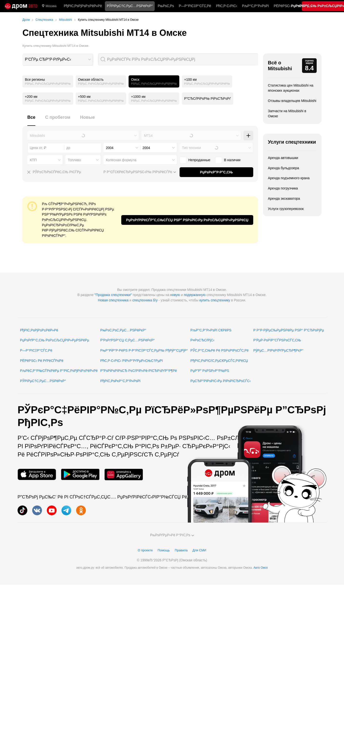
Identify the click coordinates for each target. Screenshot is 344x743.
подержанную (194, 295)
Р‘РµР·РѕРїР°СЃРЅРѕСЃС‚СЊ (277, 340)
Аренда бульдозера (283, 168)
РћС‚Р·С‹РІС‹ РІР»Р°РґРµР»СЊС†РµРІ (131, 361)
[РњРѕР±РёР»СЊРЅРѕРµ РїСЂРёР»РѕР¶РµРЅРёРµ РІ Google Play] (80, 474)
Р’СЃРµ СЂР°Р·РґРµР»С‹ (48, 59)
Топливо (74, 160)
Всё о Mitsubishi (280, 65)
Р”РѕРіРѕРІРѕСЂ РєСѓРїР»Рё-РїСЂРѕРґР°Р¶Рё (138, 371)
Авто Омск (260, 567)
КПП (33, 160)
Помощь (164, 550)
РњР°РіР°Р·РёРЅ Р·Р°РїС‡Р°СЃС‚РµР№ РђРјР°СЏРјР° (144, 350)
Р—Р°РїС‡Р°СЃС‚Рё (195, 6)
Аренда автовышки (283, 158)
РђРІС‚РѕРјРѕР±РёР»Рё (83, 6)
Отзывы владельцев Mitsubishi (292, 101)
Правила (181, 550)
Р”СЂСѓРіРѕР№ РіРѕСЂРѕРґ (207, 98)
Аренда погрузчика (283, 188)
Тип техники (191, 148)
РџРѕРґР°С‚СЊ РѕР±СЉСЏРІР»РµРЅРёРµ (54, 340)
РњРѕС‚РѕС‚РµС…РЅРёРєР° (123, 330)
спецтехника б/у (145, 300)
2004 (109, 148)
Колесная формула (121, 160)
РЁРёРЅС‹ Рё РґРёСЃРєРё (41, 361)
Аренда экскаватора (284, 198)
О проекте (145, 550)
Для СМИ (199, 550)
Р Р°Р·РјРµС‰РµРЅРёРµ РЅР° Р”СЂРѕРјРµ (288, 330)
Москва (49, 6)
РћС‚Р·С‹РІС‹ (226, 6)
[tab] (31, 120)
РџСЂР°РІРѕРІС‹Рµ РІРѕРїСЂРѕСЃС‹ (221, 381)
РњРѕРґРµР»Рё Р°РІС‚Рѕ (172, 535)
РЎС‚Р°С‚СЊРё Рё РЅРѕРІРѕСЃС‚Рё (220, 350)
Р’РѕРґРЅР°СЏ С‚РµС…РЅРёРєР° (127, 340)
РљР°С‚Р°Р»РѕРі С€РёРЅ (211, 330)
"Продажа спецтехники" (113, 295)
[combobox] (57, 59)
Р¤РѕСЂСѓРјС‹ (202, 340)
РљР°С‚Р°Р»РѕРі (255, 6)
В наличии (232, 160)
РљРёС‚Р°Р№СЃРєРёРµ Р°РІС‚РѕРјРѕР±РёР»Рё (59, 371)
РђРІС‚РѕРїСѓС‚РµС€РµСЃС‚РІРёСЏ (219, 361)
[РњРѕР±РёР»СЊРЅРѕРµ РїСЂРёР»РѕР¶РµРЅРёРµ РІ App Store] (37, 474)
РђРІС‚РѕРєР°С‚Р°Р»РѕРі (120, 381)
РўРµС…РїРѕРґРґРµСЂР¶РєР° (278, 350)
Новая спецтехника (113, 300)
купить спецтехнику (214, 300)
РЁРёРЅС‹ (282, 6)
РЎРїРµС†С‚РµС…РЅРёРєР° (43, 381)
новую (175, 295)
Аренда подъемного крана (289, 178)
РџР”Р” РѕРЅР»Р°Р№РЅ (210, 371)
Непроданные (199, 160)
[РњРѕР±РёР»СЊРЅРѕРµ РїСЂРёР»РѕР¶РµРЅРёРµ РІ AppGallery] (123, 474)
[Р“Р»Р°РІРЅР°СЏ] (21, 6)
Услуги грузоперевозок (286, 209)
